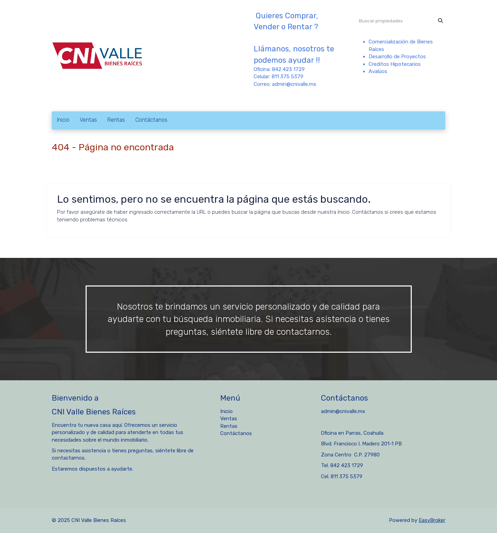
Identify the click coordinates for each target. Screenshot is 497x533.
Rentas (116, 120)
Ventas (88, 120)
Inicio (63, 120)
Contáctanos (151, 120)
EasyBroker (432, 520)
